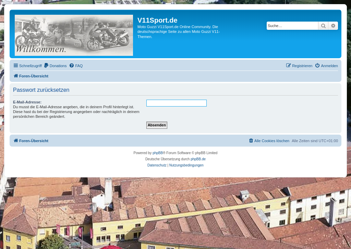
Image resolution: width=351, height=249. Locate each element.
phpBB (158, 153)
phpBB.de (198, 159)
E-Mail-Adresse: (27, 102)
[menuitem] (55, 66)
